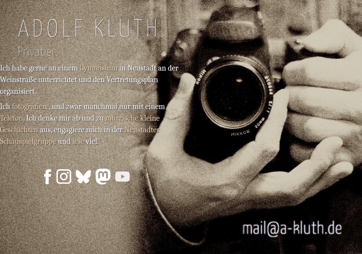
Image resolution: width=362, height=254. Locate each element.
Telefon (11, 118)
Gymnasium (98, 68)
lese (78, 141)
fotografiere (30, 106)
